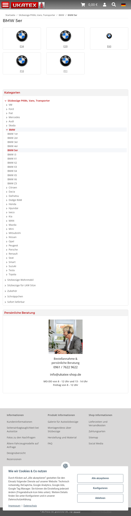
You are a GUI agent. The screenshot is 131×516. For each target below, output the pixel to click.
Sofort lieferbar (16, 301)
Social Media (96, 443)
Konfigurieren (100, 488)
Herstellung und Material (62, 437)
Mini (11, 228)
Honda (12, 204)
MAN (11, 220)
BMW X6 (12, 179)
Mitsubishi (15, 233)
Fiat (11, 113)
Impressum (14, 505)
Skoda (12, 125)
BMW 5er (13, 150)
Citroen (13, 187)
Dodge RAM (15, 200)
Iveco (11, 212)
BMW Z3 (12, 183)
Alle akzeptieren (100, 478)
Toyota (12, 274)
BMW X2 (12, 162)
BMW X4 (12, 171)
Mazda (12, 224)
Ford (11, 109)
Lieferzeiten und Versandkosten (98, 423)
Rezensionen (14, 459)
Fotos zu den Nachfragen (21, 437)
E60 (109, 46)
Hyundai (13, 208)
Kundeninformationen (19, 421)
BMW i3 (12, 154)
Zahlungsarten (97, 431)
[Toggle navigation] (5, 5)
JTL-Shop (107, 511)
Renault (13, 253)
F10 (22, 71)
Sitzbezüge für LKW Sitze (21, 285)
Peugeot (13, 245)
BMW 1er (13, 133)
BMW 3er (13, 142)
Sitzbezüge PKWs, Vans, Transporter (29, 100)
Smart (12, 262)
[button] (104, 4)
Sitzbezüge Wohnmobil (20, 279)
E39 (65, 46)
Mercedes (14, 117)
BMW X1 (12, 158)
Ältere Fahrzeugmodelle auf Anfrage (23, 445)
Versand (77, 512)
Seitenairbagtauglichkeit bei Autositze (23, 429)
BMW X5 (12, 175)
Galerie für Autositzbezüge (63, 421)
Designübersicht (16, 453)
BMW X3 (12, 166)
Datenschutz (30, 505)
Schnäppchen (15, 296)
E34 (22, 46)
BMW (12, 129)
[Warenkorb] (89, 5)
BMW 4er (13, 146)
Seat (11, 257)
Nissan (13, 237)
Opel (11, 241)
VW (10, 104)
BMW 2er (13, 138)
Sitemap (93, 437)
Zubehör (12, 291)
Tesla (12, 270)
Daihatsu (14, 195)
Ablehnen (100, 498)
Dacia (12, 191)
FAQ (50, 443)
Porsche (13, 249)
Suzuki (12, 266)
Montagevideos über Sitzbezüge (59, 429)
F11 (66, 71)
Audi (11, 121)
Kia (10, 216)
